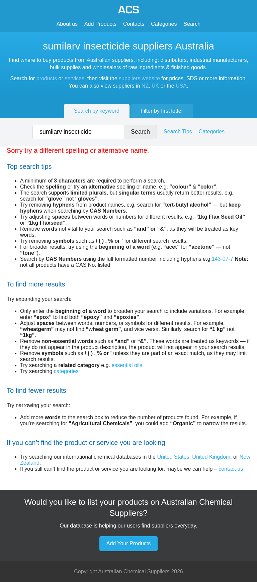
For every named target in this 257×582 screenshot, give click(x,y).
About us (67, 24)
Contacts (133, 24)
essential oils (126, 365)
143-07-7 (222, 259)
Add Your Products (128, 543)
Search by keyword (96, 111)
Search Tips (178, 131)
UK (155, 86)
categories (66, 371)
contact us (231, 469)
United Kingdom (211, 457)
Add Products (100, 24)
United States (173, 457)
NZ (145, 86)
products (46, 78)
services (74, 78)
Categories (164, 24)
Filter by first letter (162, 111)
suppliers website (139, 78)
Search (192, 24)
